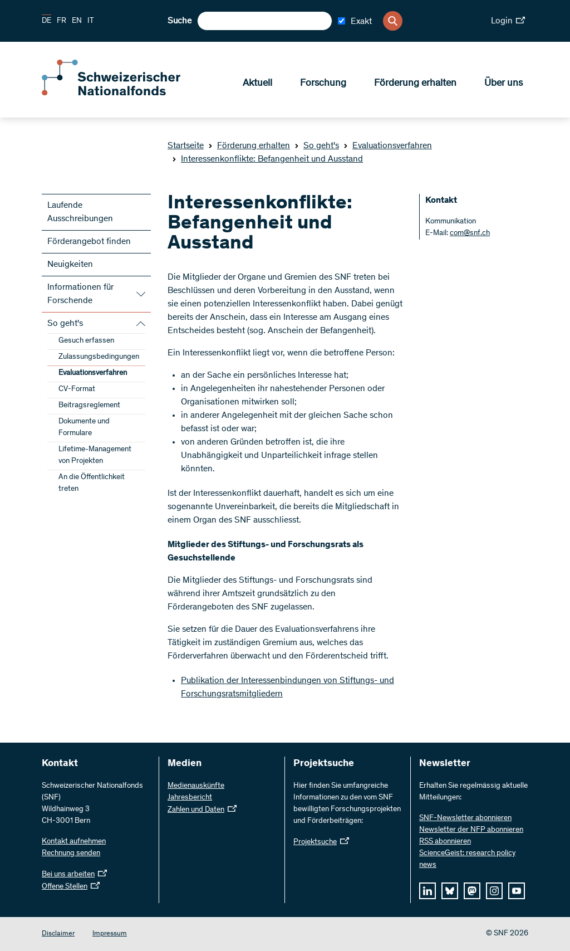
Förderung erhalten (415, 84)
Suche (179, 21)
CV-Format (76, 389)
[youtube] (516, 890)
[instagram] (494, 890)
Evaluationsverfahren (387, 146)
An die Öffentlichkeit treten (91, 483)
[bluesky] (449, 890)
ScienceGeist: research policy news (467, 859)
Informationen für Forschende (80, 294)
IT (90, 21)
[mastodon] (472, 890)
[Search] (392, 21)
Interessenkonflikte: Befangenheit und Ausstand (267, 159)
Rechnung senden (71, 853)
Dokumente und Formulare (84, 427)
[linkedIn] (427, 890)
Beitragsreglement (89, 405)
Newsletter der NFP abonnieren (471, 830)
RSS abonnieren (445, 842)
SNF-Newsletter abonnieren (465, 818)
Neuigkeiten (70, 264)
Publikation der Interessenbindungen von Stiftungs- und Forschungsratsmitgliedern (287, 687)
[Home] (122, 93)
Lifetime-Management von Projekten (94, 455)
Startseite (186, 146)
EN (77, 21)
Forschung (323, 84)
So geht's (316, 146)
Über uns (503, 84)
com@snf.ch (470, 233)
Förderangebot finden (89, 241)
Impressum (109, 934)
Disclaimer (58, 934)
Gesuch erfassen (86, 341)
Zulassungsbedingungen (98, 357)
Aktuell (257, 84)
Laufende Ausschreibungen (80, 212)
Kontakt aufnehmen (74, 842)
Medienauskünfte (196, 786)
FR (61, 21)
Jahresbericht (190, 798)
